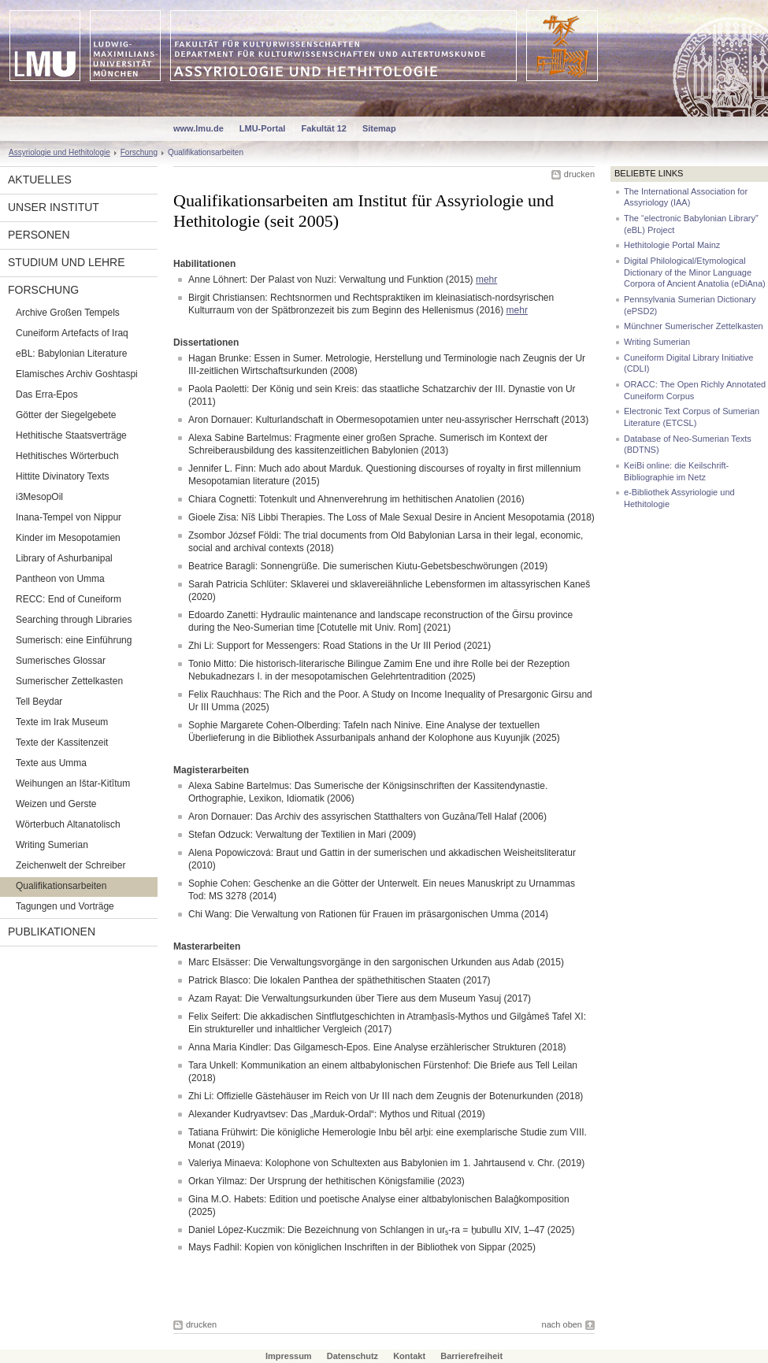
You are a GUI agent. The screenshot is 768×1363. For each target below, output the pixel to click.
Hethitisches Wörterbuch (67, 455)
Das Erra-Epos (47, 394)
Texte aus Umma (51, 763)
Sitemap (379, 128)
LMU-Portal (262, 128)
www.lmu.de (198, 128)
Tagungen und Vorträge (65, 906)
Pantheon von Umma (60, 578)
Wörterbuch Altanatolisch (68, 824)
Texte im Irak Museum (62, 722)
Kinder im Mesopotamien (68, 537)
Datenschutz (352, 1356)
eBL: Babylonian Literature (71, 353)
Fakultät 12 (323, 128)
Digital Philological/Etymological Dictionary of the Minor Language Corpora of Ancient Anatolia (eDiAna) (695, 272)
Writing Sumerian (52, 844)
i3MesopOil (39, 496)
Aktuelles (40, 179)
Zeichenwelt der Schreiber (70, 865)
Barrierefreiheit (471, 1356)
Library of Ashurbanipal (64, 558)
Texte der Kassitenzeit (62, 742)
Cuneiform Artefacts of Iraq (72, 333)
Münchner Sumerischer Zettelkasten (693, 326)
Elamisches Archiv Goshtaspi (77, 374)
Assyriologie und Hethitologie (59, 152)
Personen (39, 234)
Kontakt (409, 1356)
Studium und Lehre (66, 262)
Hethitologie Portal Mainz (672, 245)
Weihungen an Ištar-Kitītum (73, 783)
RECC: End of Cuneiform (68, 599)
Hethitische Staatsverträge (71, 435)
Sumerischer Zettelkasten (69, 681)
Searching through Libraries (74, 619)
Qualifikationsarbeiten (61, 885)
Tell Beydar (39, 701)
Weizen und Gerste (56, 803)
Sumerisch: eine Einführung (74, 640)
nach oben (562, 1324)
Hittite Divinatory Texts (62, 476)
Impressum (288, 1356)
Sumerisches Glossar (61, 660)
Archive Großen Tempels (68, 312)
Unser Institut (53, 207)
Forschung (139, 152)
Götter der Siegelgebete (66, 414)
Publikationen (51, 931)
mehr (486, 279)
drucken (579, 174)
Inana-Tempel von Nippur (68, 517)
